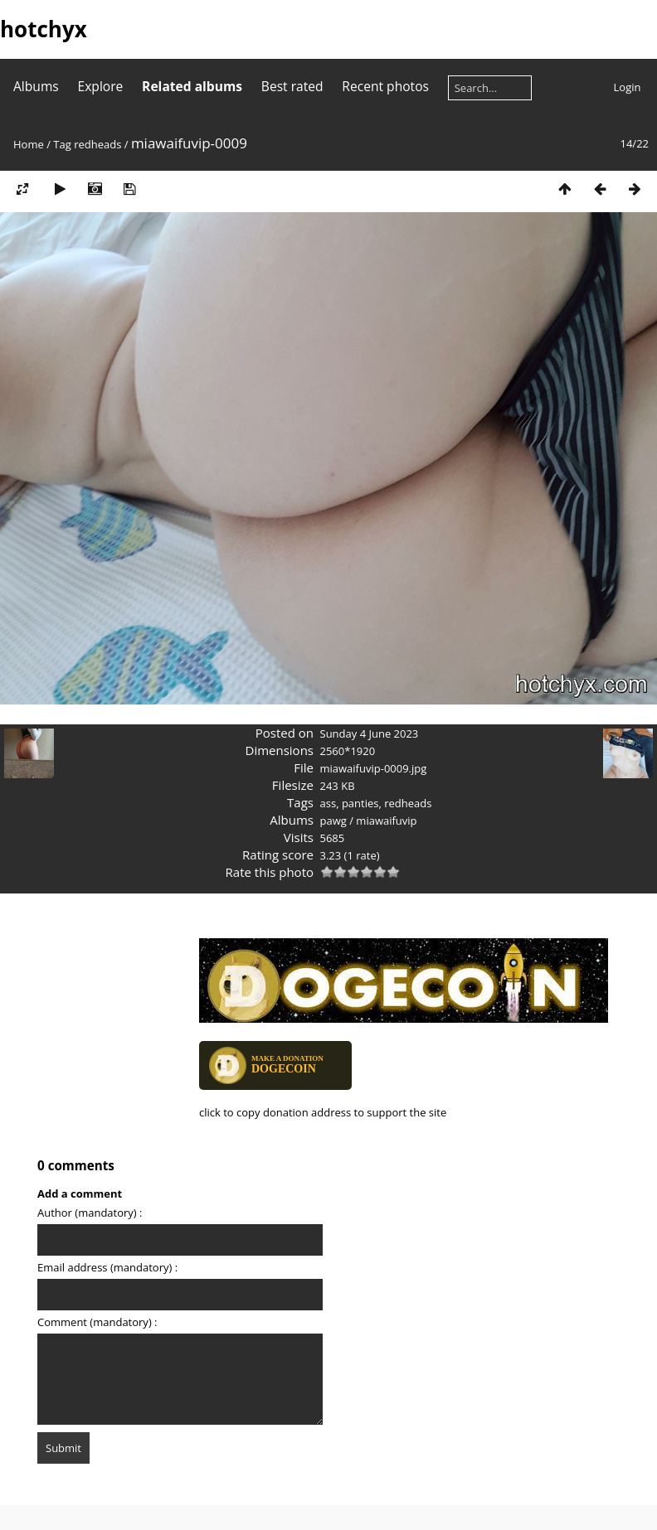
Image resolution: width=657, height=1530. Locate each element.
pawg (333, 820)
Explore (101, 86)
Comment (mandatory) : (97, 1322)
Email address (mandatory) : (107, 1267)
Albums (36, 86)
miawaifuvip (386, 820)
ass (328, 803)
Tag (62, 144)
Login (627, 87)
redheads (97, 144)
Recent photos (385, 86)
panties (360, 803)
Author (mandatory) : (89, 1212)
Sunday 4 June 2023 (369, 733)
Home (28, 144)
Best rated (292, 86)
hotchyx (43, 29)
